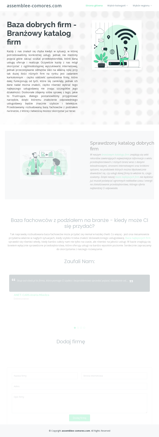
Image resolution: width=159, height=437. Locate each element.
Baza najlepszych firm (137, 243)
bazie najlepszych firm (133, 177)
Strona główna (94, 5)
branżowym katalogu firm (121, 154)
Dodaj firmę (79, 421)
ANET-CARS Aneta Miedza (31, 298)
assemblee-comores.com (34, 6)
